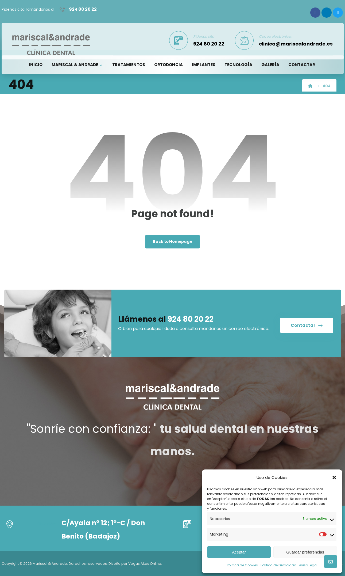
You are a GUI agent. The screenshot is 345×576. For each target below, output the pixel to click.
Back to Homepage (172, 241)
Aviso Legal (308, 565)
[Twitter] (338, 12)
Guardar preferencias (305, 552)
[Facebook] (315, 12)
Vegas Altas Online (144, 563)
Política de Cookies (242, 565)
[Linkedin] (326, 12)
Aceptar (239, 552)
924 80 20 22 (191, 319)
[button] (334, 477)
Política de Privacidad (278, 565)
